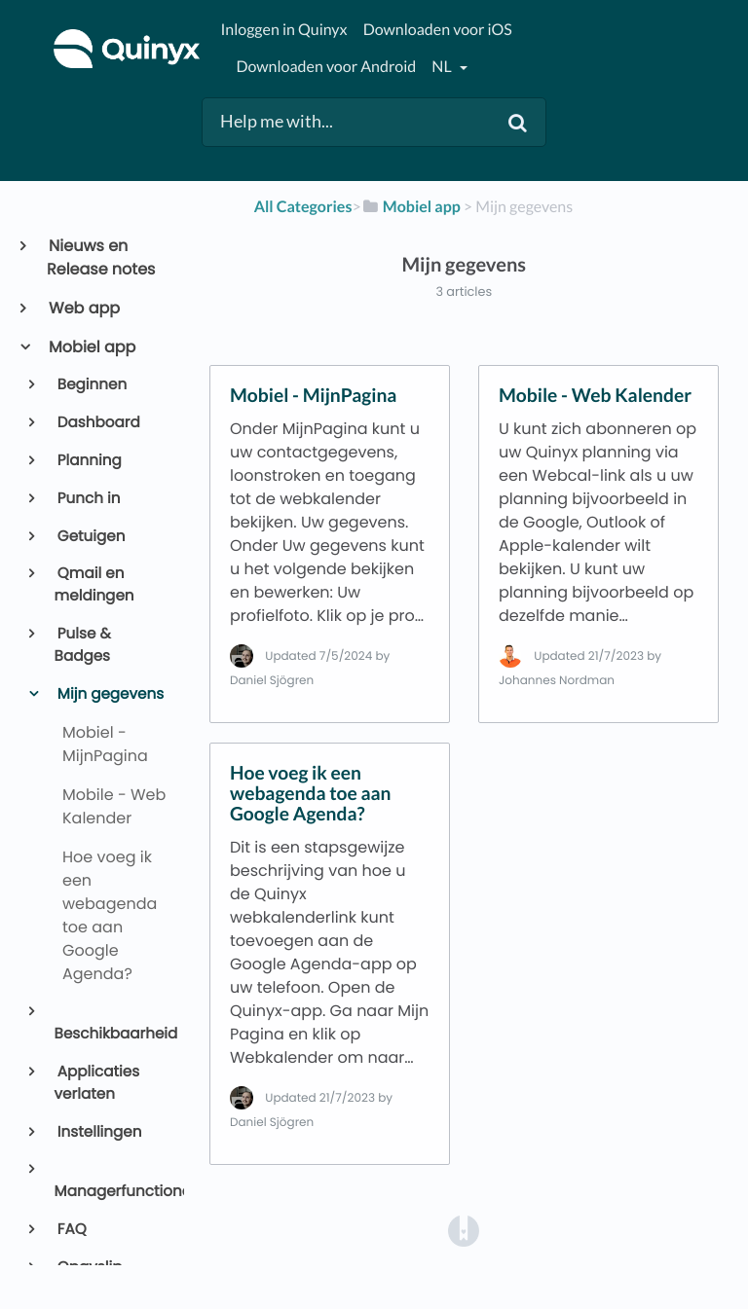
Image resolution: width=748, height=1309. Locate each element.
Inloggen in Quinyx (283, 29)
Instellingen (98, 1132)
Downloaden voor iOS (437, 29)
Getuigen (90, 537)
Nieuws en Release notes (101, 257)
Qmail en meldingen (94, 585)
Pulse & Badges (83, 645)
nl (442, 66)
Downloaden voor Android (326, 66)
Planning (88, 461)
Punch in (88, 499)
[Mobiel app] (411, 207)
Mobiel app (91, 347)
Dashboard (97, 423)
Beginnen (91, 385)
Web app (83, 308)
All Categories (303, 207)
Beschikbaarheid (111, 1034)
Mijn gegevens (110, 694)
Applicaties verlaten (97, 1083)
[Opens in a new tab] (463, 1230)
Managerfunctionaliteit (111, 1192)
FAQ (71, 1229)
